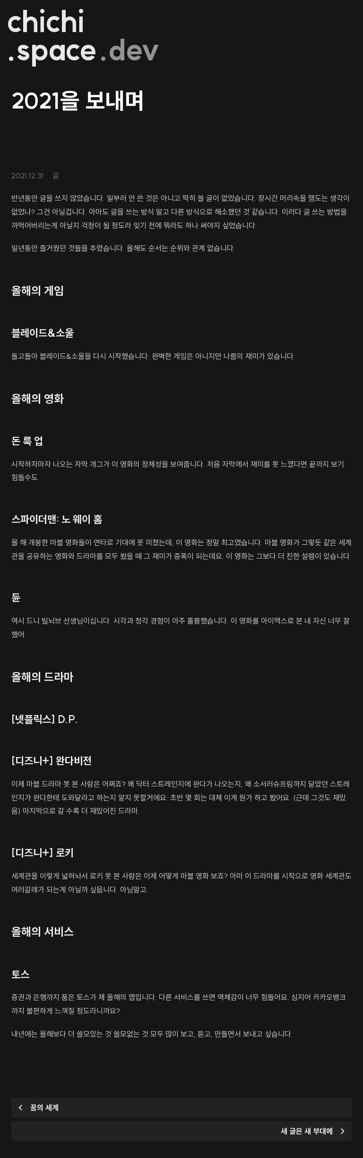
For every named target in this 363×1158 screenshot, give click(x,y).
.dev (130, 50)
